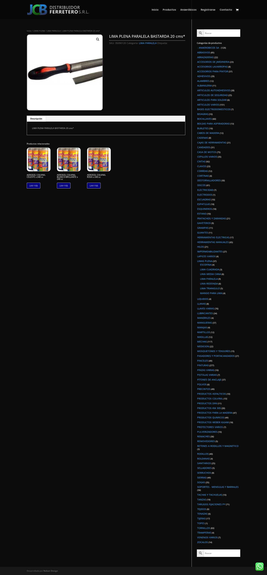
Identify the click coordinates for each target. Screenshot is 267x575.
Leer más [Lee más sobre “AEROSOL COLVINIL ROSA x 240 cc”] (94, 185)
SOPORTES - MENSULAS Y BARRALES (218, 487)
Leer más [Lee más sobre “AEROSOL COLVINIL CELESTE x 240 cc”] (33, 185)
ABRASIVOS (203, 52)
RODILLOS (203, 453)
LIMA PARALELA (54, 31)
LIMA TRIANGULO (210, 288)
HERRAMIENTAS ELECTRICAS (213, 237)
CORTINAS (203, 175)
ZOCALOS (202, 542)
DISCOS (201, 185)
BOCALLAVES (204, 118)
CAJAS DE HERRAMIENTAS (211, 142)
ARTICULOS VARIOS (208, 104)
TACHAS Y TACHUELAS (209, 494)
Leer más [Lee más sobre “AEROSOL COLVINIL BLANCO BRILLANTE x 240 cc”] (63, 185)
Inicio (155, 10)
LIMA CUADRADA (209, 269)
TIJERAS (201, 518)
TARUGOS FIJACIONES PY (211, 504)
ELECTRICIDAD (205, 190)
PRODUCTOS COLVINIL (210, 398)
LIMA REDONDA (209, 283)
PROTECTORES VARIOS (210, 427)
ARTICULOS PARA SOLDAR (212, 99)
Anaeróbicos (188, 10)
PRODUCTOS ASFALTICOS (211, 393)
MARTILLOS (203, 332)
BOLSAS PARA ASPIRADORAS (213, 123)
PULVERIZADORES (207, 431)
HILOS (200, 246)
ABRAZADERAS (205, 57)
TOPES (201, 523)
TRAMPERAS (204, 532)
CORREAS (202, 171)
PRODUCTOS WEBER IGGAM (213, 422)
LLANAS (201, 303)
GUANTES (202, 232)
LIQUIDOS (202, 299)
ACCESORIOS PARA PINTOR (212, 71)
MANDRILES (204, 317)
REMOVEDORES (206, 441)
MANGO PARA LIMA (211, 293)
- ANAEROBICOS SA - (209, 47)
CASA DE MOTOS (206, 152)
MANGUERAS (204, 322)
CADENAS (202, 137)
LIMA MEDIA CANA (210, 274)
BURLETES (203, 128)
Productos (169, 10)
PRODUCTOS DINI (207, 403)
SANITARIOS (204, 463)
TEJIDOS (201, 509)
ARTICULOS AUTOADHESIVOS (213, 90)
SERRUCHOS (204, 472)
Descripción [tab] (36, 118)
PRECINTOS (203, 389)
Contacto (226, 10)
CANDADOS (203, 147)
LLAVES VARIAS (205, 308)
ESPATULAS (203, 204)
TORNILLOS (203, 528)
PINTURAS (203, 365)
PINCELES (202, 360)
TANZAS (201, 499)
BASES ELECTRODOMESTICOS (214, 109)
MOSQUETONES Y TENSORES (213, 351)
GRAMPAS (203, 227)
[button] (98, 39)
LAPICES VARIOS (206, 256)
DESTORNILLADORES (209, 180)
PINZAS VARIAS (205, 370)
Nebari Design (50, 570)
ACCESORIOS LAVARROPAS (212, 66)
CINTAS (201, 161)
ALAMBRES (203, 81)
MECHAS (202, 341)
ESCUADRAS (204, 199)
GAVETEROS (204, 223)
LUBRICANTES (205, 313)
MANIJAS (202, 327)
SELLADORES (204, 468)
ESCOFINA (205, 264)
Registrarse (208, 10)
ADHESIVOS (203, 76)
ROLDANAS (203, 458)
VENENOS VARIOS (207, 537)
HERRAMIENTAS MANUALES (213, 242)
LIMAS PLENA (39, 31)
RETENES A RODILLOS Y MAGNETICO (218, 446)
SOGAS (201, 482)
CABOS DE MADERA (208, 133)
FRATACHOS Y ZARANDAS (211, 218)
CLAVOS (201, 166)
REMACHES (203, 436)
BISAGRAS (202, 114)
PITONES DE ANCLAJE (209, 379)
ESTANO (202, 213)
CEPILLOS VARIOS (207, 156)
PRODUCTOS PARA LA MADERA (214, 412)
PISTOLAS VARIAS (207, 374)
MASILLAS (202, 337)
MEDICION (203, 346)
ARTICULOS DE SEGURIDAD (212, 95)
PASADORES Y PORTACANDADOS (216, 356)
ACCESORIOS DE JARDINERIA (213, 61)
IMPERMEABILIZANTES (210, 251)
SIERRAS (202, 477)
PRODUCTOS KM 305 (209, 408)
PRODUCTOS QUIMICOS (210, 417)
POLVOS (202, 384)
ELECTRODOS (204, 194)
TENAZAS (202, 513)
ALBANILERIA (204, 85)
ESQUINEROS (204, 208)
